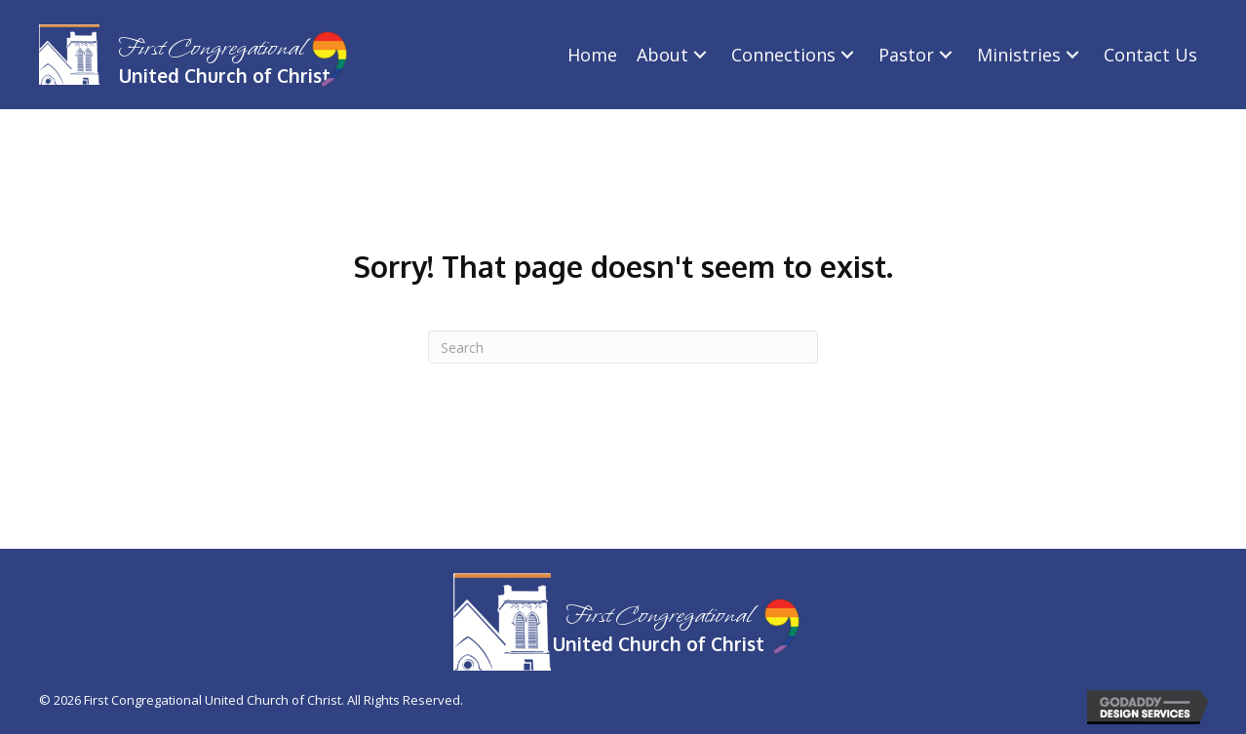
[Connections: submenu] (847, 55)
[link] (592, 55)
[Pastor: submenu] (945, 55)
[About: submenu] (700, 55)
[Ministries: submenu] (1072, 55)
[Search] (623, 347)
